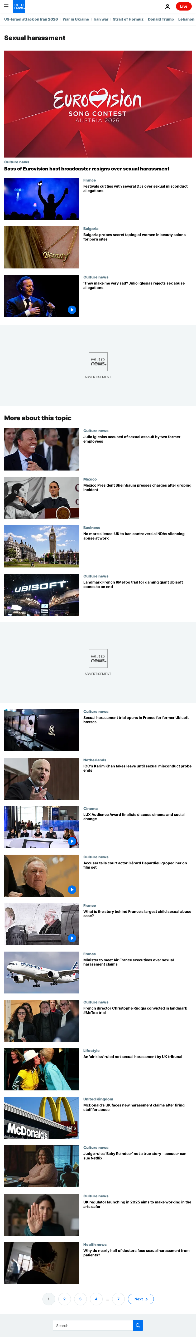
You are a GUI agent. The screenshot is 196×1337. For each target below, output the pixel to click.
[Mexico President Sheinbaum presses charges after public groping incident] (137, 501)
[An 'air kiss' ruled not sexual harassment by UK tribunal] (137, 1073)
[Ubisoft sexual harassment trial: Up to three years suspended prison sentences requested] (137, 598)
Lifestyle (91, 1051)
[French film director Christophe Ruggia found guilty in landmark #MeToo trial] (137, 1024)
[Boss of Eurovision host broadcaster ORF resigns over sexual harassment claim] (98, 169)
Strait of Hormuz (128, 19)
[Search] (98, 1325)
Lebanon (186, 19)
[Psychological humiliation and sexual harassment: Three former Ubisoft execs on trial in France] (137, 733)
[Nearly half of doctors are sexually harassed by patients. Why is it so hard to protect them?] (137, 1266)
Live (184, 6)
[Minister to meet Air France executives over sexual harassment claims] (137, 976)
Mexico (90, 479)
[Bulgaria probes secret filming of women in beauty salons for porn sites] (137, 250)
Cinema (90, 808)
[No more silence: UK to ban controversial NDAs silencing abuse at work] (137, 549)
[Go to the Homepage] (19, 6)
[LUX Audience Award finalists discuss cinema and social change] (137, 830)
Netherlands (94, 760)
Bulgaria (90, 228)
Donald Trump (161, 19)
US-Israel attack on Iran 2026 (31, 19)
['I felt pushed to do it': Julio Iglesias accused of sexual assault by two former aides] (137, 453)
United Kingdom (98, 1099)
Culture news (16, 162)
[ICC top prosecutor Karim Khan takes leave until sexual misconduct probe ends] (137, 782)
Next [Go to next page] (139, 1299)
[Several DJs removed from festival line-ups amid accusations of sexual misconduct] (137, 202)
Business (91, 527)
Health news (95, 1244)
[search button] (138, 1325)
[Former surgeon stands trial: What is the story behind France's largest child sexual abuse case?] (137, 927)
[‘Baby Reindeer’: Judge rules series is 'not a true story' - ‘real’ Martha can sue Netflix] (137, 1169)
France (89, 180)
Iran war (101, 19)
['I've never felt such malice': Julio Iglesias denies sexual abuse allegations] (137, 299)
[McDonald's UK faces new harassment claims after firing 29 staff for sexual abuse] (137, 1121)
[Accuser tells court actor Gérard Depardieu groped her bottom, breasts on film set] (137, 879)
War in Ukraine (76, 19)
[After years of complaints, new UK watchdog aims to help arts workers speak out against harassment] (137, 1218)
